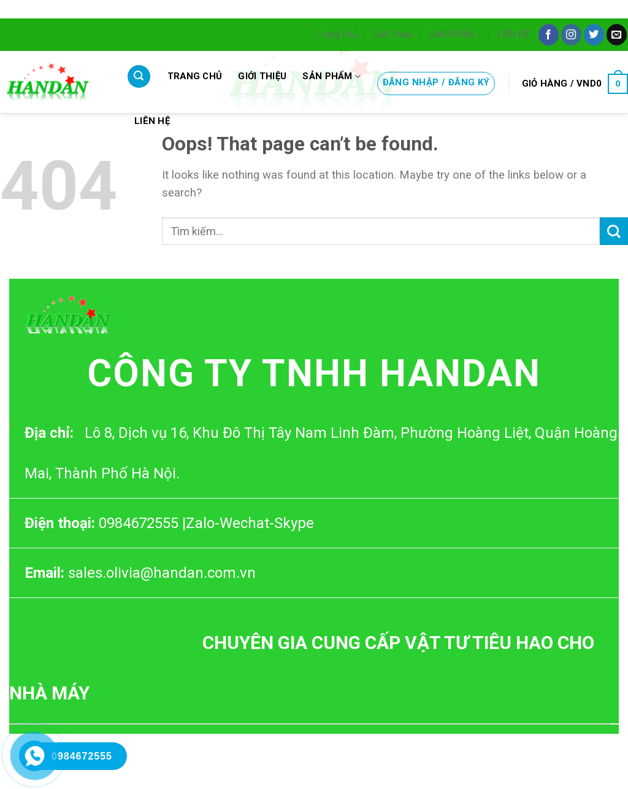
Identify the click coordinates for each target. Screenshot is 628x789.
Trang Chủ (337, 34)
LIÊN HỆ (513, 34)
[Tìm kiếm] (139, 76)
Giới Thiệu (393, 34)
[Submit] (614, 231)
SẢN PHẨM (455, 35)
